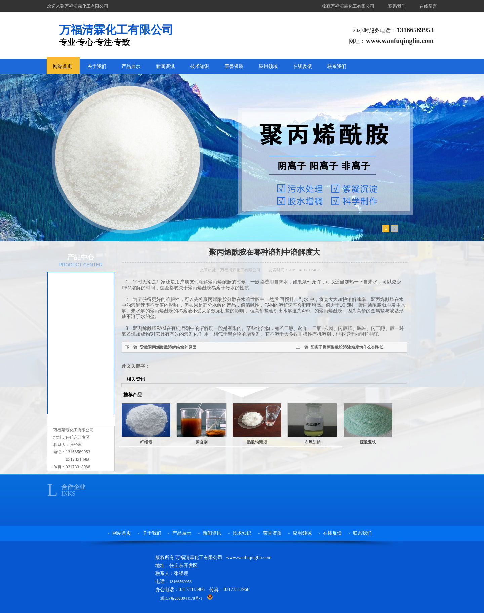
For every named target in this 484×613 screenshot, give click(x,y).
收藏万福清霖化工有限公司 (348, 6)
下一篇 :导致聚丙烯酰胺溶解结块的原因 (160, 347)
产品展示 (131, 66)
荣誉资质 (234, 66)
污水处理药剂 (75, 309)
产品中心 (80, 257)
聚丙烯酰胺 (73, 281)
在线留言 (428, 6)
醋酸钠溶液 (73, 350)
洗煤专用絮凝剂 (77, 405)
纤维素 (68, 378)
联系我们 (397, 6)
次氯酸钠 (70, 337)
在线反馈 (302, 66)
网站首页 (62, 66)
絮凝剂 (68, 364)
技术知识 (199, 66)
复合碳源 (70, 323)
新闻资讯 (165, 66)
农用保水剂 (73, 295)
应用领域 (268, 66)
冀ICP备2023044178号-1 (181, 598)
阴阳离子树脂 (75, 392)
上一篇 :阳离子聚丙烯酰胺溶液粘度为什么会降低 (339, 347)
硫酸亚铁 (368, 442)
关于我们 (96, 66)
